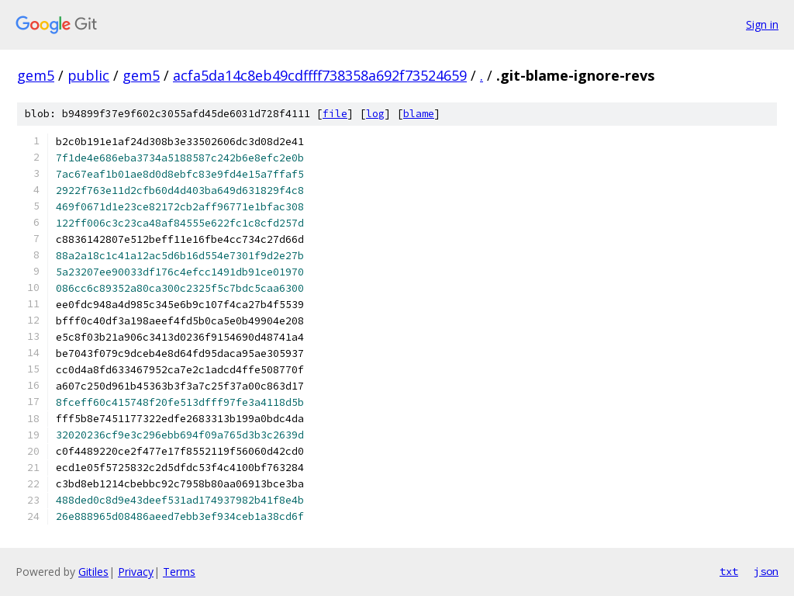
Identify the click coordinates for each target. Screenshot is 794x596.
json (766, 571)
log (375, 113)
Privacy (136, 571)
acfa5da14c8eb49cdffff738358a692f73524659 (320, 75)
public (88, 75)
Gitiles (93, 571)
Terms (179, 571)
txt (729, 571)
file (335, 113)
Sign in (762, 24)
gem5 (35, 75)
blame (418, 113)
